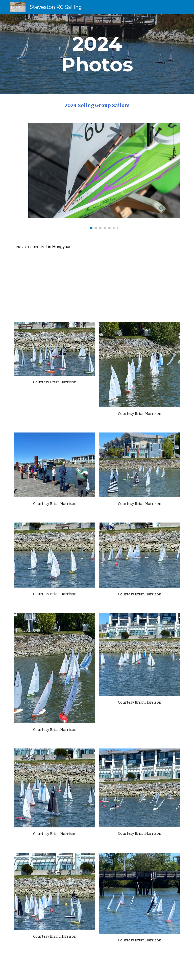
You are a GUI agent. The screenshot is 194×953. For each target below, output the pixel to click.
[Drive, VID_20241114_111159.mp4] (139, 287)
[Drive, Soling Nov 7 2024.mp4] (54, 287)
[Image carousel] (104, 176)
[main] (96, 54)
